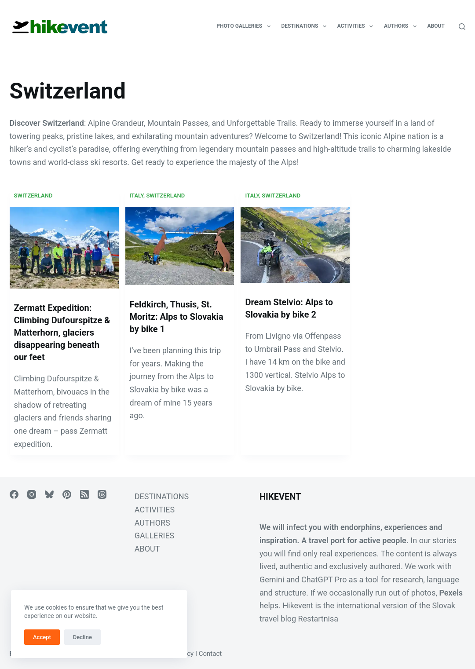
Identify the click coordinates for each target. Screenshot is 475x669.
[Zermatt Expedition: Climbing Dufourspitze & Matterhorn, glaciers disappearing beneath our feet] (64, 248)
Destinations (305, 26)
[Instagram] (31, 494)
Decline (82, 637)
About (436, 26)
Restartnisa (318, 618)
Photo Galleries (245, 26)
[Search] (462, 26)
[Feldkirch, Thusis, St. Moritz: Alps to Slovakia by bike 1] (179, 246)
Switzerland (33, 195)
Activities (356, 26)
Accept (42, 637)
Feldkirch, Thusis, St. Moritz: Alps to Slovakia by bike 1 (176, 316)
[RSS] (84, 494)
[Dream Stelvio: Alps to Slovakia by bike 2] (295, 245)
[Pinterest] (66, 494)
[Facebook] (14, 494)
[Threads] (102, 494)
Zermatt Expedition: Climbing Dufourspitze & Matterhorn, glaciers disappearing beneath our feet (62, 332)
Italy (137, 195)
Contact (210, 654)
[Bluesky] (49, 494)
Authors (402, 26)
